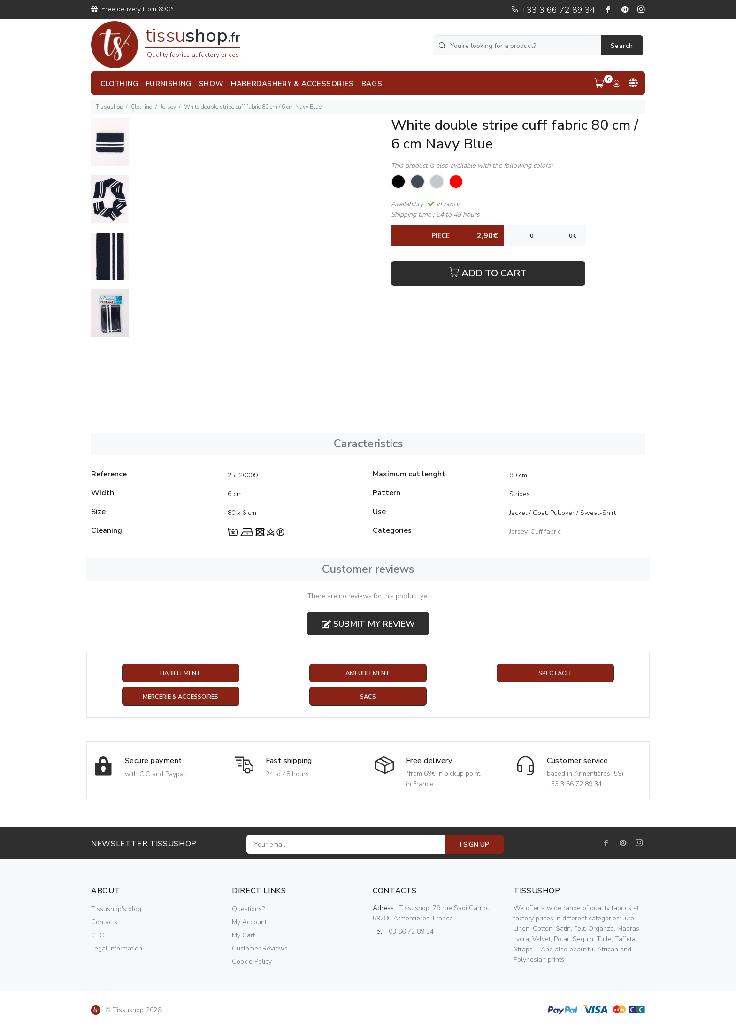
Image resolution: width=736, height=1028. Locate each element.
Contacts (104, 923)
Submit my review (368, 624)
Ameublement (368, 673)
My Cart (243, 936)
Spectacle (555, 673)
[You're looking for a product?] (518, 45)
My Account (249, 923)
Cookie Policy (252, 962)
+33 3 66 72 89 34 (553, 10)
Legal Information (116, 949)
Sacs (367, 697)
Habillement (180, 673)
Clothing (142, 106)
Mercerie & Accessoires (180, 697)
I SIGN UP (474, 845)
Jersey (168, 106)
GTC (97, 936)
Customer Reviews (260, 949)
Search (622, 45)
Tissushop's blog (116, 909)
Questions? (248, 909)
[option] (110, 146)
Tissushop (109, 106)
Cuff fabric (545, 531)
